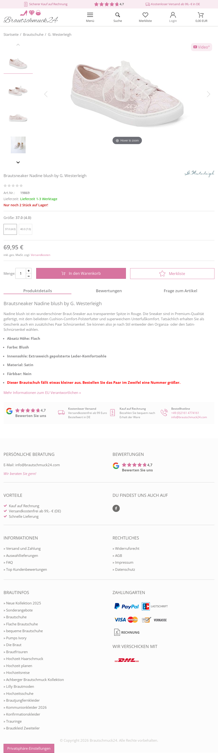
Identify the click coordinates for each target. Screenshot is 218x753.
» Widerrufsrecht (126, 549)
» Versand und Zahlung (22, 549)
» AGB (117, 556)
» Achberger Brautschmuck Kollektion (34, 680)
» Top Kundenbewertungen (25, 569)
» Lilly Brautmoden (19, 686)
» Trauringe (13, 721)
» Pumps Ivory (15, 638)
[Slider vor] (18, 163)
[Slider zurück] (18, 45)
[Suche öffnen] (118, 17)
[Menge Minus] (28, 276)
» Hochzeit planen (18, 666)
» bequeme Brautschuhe (23, 631)
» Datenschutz (124, 569)
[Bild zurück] (46, 94)
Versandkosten (40, 255)
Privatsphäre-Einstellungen (29, 748)
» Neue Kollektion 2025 (22, 603)
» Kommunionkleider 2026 (25, 707)
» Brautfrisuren (16, 652)
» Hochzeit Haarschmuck (23, 659)
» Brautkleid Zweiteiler (22, 728)
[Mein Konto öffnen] (173, 17)
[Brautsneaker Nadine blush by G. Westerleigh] (127, 94)
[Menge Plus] (28, 271)
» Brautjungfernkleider (22, 700)
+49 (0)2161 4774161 (185, 413)
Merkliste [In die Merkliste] (172, 274)
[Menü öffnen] (90, 17)
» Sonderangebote (18, 610)
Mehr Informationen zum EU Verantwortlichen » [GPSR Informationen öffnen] (42, 393)
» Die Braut (12, 645)
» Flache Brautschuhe (21, 624)
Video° (201, 47)
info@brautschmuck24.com (189, 418)
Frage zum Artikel (180, 291)
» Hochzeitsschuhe (18, 694)
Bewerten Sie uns (30, 416)
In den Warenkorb (80, 273)
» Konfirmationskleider (22, 714)
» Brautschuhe (15, 617)
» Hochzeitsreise (17, 673)
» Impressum (123, 562)
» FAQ (8, 562)
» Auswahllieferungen (21, 556)
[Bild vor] (208, 94)
